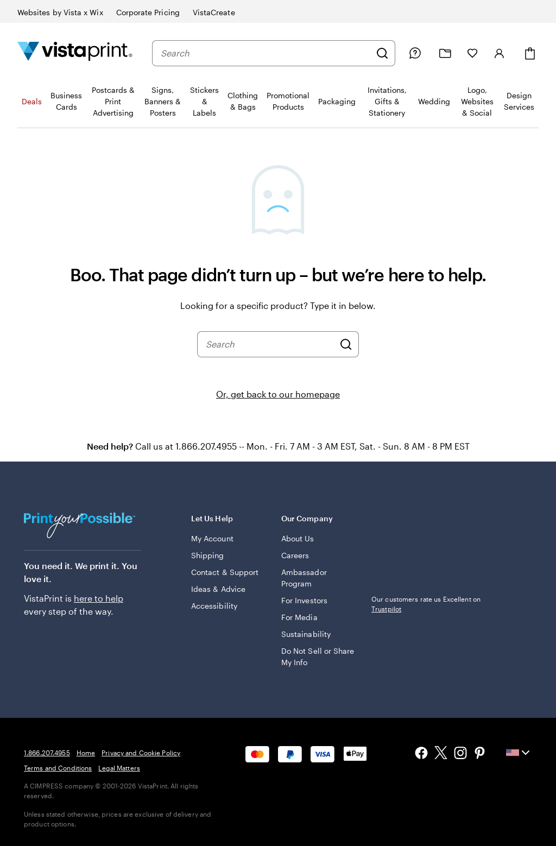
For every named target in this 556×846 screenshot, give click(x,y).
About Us (297, 538)
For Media (299, 617)
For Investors (304, 600)
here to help (98, 598)
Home (86, 752)
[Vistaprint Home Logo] (74, 53)
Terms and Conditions (58, 768)
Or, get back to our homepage (278, 394)
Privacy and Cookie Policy (141, 752)
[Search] (382, 53)
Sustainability (306, 634)
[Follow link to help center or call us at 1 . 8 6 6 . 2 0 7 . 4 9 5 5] (415, 53)
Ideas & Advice (218, 589)
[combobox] (265, 53)
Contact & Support (224, 572)
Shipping (207, 555)
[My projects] (445, 53)
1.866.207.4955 (47, 752)
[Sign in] (499, 53)
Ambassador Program (304, 577)
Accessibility (214, 605)
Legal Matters (119, 768)
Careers (295, 555)
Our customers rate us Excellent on (426, 604)
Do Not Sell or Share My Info (317, 656)
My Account (212, 538)
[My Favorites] (472, 53)
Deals (32, 101)
